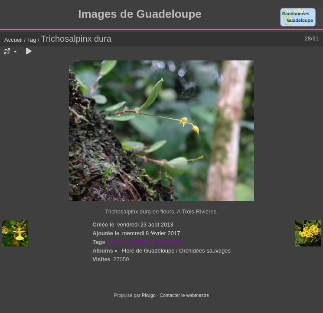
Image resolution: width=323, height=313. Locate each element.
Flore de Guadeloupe (147, 250)
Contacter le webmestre (184, 295)
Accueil (13, 40)
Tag (31, 40)
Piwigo (149, 295)
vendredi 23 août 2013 (145, 224)
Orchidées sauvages (205, 250)
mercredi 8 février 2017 (151, 233)
